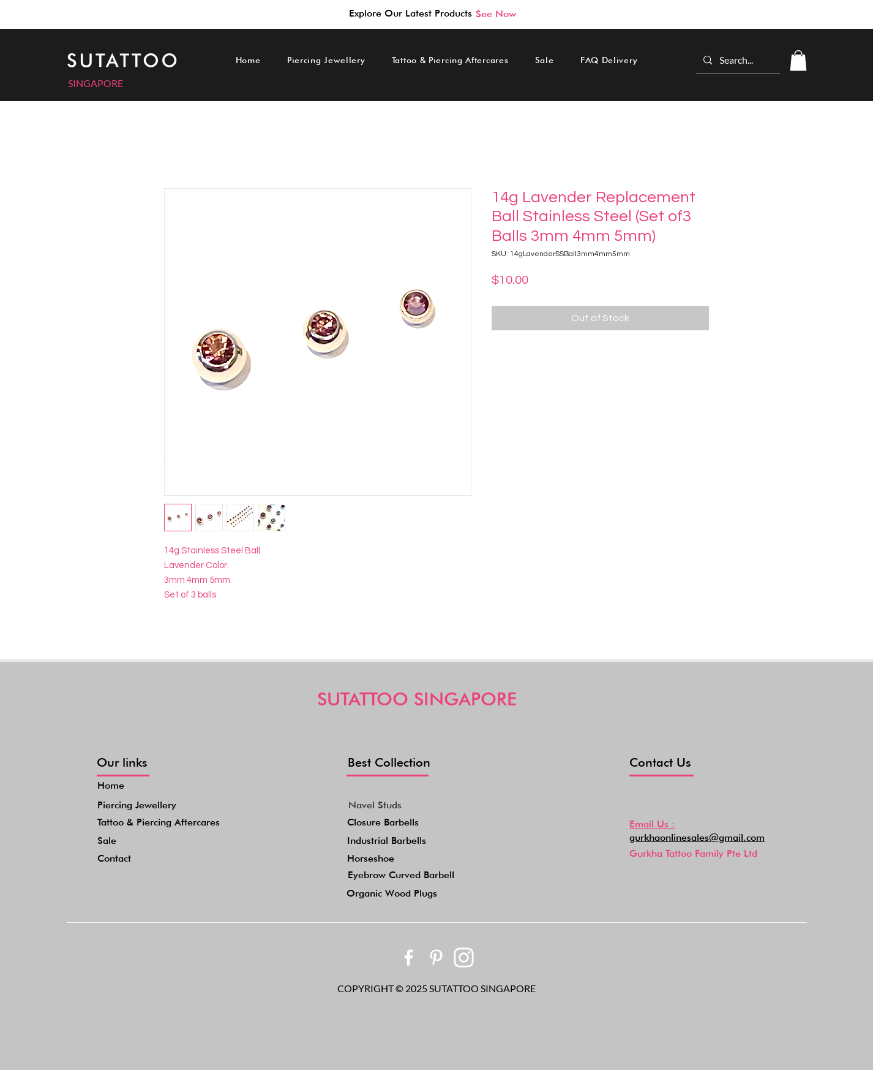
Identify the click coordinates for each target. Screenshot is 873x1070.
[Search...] (736, 60)
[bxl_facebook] (408, 957)
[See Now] (496, 13)
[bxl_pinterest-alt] (436, 957)
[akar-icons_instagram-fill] (463, 957)
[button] (326, 60)
